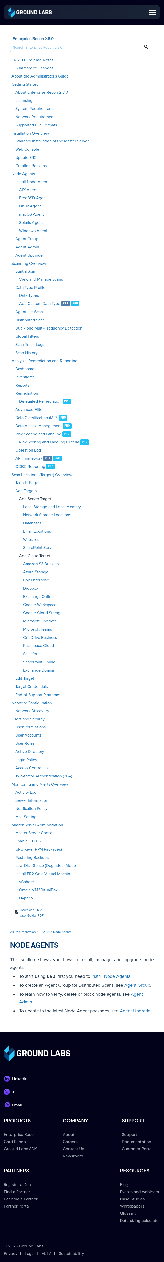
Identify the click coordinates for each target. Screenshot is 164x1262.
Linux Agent (30, 206)
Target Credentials (31, 686)
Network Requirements (35, 116)
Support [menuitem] (129, 1134)
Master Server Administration (37, 825)
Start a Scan (25, 271)
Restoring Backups (32, 857)
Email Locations (37, 531)
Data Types (29, 295)
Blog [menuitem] (124, 1184)
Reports (22, 385)
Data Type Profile (30, 287)
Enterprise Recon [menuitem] (20, 1134)
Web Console (27, 149)
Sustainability (71, 1253)
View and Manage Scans (41, 279)
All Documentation (23, 932)
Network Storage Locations (47, 515)
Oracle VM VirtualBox (38, 890)
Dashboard (24, 368)
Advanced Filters (30, 409)
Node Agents (23, 174)
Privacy (11, 1253)
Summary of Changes (34, 68)
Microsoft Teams (37, 629)
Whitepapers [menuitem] (132, 1206)
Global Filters (27, 336)
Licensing (23, 100)
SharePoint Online (39, 662)
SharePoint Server (39, 547)
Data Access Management (38, 426)
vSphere (26, 881)
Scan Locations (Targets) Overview (41, 474)
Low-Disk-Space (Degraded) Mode (45, 865)
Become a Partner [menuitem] (21, 1199)
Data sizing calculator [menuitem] (140, 1220)
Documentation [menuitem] (136, 1141)
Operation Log (28, 450)
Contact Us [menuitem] (73, 1148)
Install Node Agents (32, 181)
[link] (30, 12)
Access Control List (32, 768)
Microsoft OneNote (40, 621)
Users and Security (28, 719)
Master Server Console (35, 833)
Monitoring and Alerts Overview (39, 784)
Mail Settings (26, 816)
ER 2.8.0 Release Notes (32, 60)
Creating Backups (31, 165)
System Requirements (34, 108)
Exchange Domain (39, 670)
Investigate (25, 377)
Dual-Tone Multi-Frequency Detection (49, 328)
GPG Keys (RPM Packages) (38, 849)
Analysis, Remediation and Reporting (44, 361)
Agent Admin (27, 247)
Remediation (26, 393)
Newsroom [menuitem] (73, 1156)
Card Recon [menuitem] (15, 1141)
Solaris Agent (31, 222)
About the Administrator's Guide (40, 76)
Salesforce (32, 653)
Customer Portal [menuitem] (137, 1148)
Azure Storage (36, 572)
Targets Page (26, 482)
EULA (47, 1253)
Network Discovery (32, 711)
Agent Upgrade (29, 255)
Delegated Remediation (40, 401)
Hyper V (26, 898)
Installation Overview (30, 133)
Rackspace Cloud (38, 645)
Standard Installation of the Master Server (52, 141)
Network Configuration (31, 703)
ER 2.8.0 (44, 932)
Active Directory (29, 751)
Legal (29, 1253)
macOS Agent (31, 214)
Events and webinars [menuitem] (139, 1191)
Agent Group (26, 239)
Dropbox (30, 588)
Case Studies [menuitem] (132, 1199)
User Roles (24, 743)
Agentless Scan (29, 311)
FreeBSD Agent (33, 198)
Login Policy (26, 759)
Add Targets (26, 490)
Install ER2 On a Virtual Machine (44, 873)
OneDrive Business (40, 637)
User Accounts (28, 735)
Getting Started (25, 84)
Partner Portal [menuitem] (17, 1206)
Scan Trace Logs (29, 344)
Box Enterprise (36, 580)
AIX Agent (28, 189)
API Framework (28, 458)
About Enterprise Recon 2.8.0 (41, 92)
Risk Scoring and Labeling (38, 434)
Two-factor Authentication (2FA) (43, 776)
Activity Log (26, 792)
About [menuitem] (69, 1134)
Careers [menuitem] (70, 1141)
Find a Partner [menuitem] (17, 1191)
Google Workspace (39, 604)
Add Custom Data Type (39, 303)
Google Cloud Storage (43, 613)
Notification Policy (31, 808)
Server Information (31, 800)
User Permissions (30, 727)
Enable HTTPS (28, 841)
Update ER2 (26, 157)
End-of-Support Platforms (37, 694)
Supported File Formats (36, 125)
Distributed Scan (30, 320)
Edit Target (24, 678)
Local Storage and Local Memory (52, 506)
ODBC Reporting (30, 466)
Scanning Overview (28, 263)
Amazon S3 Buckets (41, 563)
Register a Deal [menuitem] (18, 1184)
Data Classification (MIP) (36, 417)
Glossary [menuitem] (128, 1213)
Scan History (26, 352)
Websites (31, 539)
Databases (32, 523)
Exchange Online (38, 596)
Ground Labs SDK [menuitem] (20, 1148)
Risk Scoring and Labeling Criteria (49, 442)
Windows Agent (33, 230)
